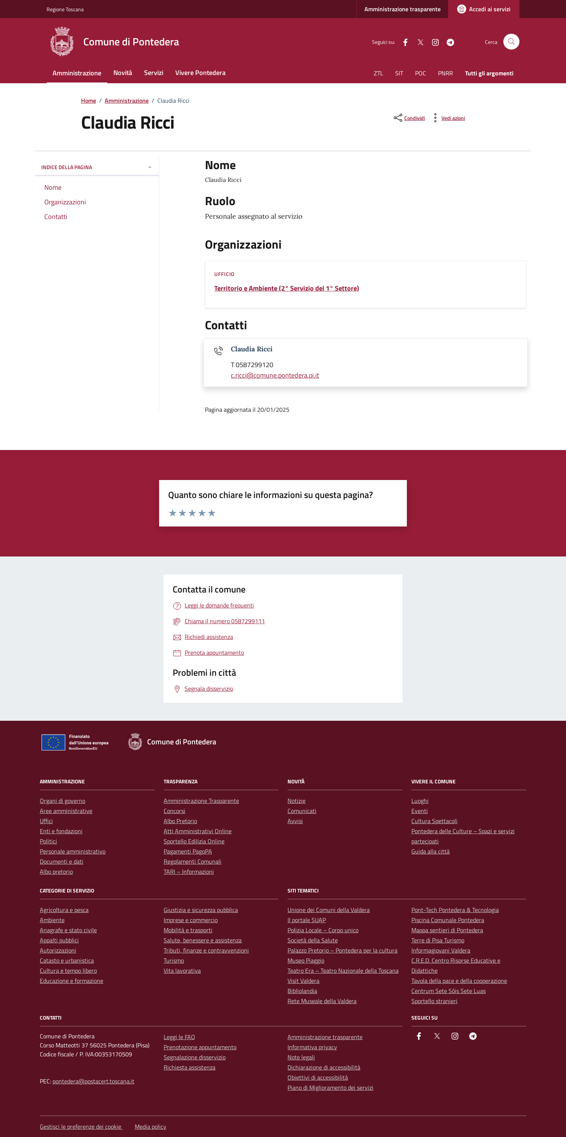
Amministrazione (77, 73)
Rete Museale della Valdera (322, 1000)
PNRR (445, 73)
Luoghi (420, 800)
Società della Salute (313, 940)
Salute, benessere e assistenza (203, 940)
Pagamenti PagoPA (188, 851)
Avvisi (295, 820)
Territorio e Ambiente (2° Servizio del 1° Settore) (286, 288)
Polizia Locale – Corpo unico (323, 930)
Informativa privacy (312, 1047)
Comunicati (302, 810)
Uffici (46, 820)
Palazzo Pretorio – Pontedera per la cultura (342, 950)
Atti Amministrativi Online (198, 831)
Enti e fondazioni (61, 831)
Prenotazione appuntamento (200, 1047)
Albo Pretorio (180, 820)
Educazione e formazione (71, 980)
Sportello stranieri (434, 1000)
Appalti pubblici (59, 940)
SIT (399, 73)
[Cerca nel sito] (511, 42)
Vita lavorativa (182, 970)
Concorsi (174, 810)
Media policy (150, 1126)
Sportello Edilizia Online (194, 841)
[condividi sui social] (408, 118)
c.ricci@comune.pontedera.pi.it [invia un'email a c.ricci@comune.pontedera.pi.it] (275, 375)
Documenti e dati (61, 861)
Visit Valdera (303, 980)
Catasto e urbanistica (67, 960)
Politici (48, 841)
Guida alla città (430, 851)
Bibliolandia (302, 990)
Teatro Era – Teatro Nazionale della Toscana (343, 970)
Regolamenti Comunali (192, 861)
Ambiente (52, 919)
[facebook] (402, 41)
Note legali (301, 1057)
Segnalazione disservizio (195, 1057)
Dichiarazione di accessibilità (324, 1067)
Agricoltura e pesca (64, 909)
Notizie (297, 800)
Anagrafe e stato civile (68, 930)
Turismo (174, 960)
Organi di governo (62, 800)
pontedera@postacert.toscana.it (93, 1081)
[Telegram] (447, 41)
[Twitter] (417, 41)
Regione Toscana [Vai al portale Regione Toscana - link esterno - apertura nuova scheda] (65, 9)
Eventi (419, 810)
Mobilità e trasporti (188, 930)
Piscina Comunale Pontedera (447, 919)
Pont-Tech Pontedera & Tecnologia (455, 909)
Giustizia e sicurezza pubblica (201, 909)
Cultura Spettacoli (434, 820)
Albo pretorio (56, 871)
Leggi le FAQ (179, 1036)
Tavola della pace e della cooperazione (459, 980)
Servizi (153, 73)
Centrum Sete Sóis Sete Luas (448, 990)
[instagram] (432, 41)
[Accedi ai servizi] (483, 9)
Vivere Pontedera (200, 73)
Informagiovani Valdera (440, 950)
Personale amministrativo (72, 851)
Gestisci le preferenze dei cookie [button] (81, 1126)
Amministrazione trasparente (402, 9)
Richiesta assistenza (189, 1067)
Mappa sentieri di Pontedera (447, 930)
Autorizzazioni (58, 950)
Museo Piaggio (306, 960)
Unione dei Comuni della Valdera (329, 909)
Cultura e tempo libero (68, 970)
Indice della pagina (97, 167)
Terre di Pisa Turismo (437, 940)
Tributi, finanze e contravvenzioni (206, 950)
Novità (122, 73)
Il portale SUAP (307, 919)
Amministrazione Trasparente (201, 800)
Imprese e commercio (191, 919)
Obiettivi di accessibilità (318, 1077)
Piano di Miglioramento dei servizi (330, 1087)
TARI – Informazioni (189, 871)
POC (420, 73)
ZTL (378, 73)
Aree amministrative (66, 810)
